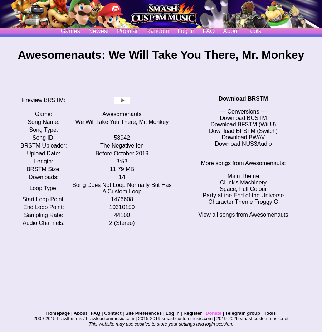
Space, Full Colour (243, 189)
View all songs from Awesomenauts (243, 215)
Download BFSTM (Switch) (243, 131)
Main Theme (243, 176)
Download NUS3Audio (243, 144)
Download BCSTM (243, 118)
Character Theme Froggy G (243, 202)
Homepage (58, 313)
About (231, 31)
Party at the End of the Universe (243, 195)
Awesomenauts (121, 114)
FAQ (209, 31)
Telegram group (242, 313)
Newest (98, 31)
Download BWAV (243, 137)
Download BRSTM (243, 99)
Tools (254, 31)
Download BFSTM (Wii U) (243, 124)
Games (70, 31)
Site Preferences (143, 313)
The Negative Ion (122, 146)
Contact (112, 313)
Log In (173, 313)
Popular (127, 31)
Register (192, 313)
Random (157, 31)
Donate (213, 313)
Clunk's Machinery (243, 182)
